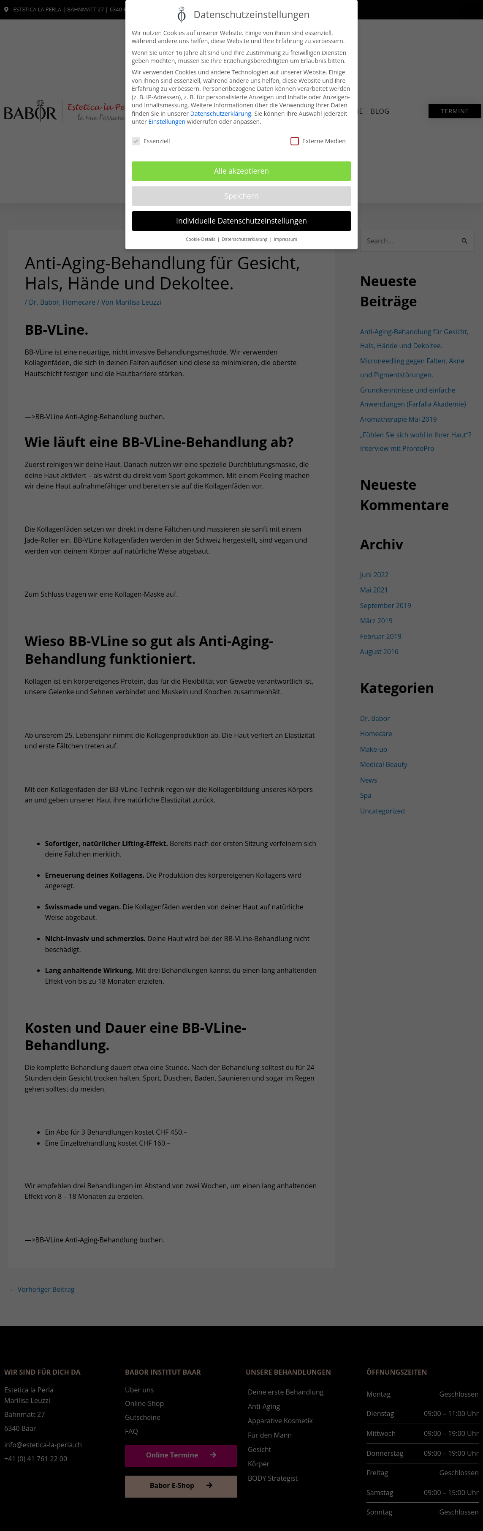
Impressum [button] (285, 239)
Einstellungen (166, 121)
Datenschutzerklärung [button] (245, 239)
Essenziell (151, 141)
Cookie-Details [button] (201, 239)
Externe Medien (318, 141)
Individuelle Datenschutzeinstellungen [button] (241, 221)
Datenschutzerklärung (220, 113)
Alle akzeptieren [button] (241, 171)
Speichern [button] (241, 196)
